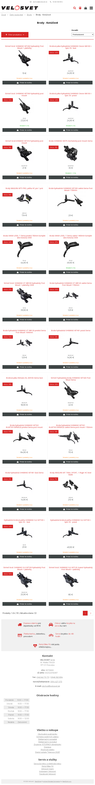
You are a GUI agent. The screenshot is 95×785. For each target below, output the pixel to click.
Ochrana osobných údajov (47, 737)
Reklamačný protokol (47, 742)
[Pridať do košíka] (24, 82)
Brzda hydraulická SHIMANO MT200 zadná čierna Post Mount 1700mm (71, 189)
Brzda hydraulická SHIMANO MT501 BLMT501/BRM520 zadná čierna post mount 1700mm (71, 426)
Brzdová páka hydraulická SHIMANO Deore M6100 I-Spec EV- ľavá (70, 47)
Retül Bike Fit (47, 766)
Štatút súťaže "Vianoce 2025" (47, 752)
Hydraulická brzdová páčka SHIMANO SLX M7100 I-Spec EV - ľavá (24, 521)
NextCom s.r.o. (66, 781)
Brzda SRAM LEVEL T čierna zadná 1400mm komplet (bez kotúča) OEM (70, 237)
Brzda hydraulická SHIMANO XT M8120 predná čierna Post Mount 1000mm (24, 331)
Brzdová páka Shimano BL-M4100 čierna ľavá (24, 378)
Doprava (47, 747)
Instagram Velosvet (47, 771)
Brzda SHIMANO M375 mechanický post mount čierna (70, 141)
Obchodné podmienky (47, 734)
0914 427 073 (56, 682)
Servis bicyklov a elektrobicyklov (47, 764)
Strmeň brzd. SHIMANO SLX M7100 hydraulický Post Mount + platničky (24, 568)
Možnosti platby (47, 750)
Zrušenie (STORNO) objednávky (47, 744)
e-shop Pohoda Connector (51, 781)
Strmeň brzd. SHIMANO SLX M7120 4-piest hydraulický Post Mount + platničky (71, 568)
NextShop (38, 781)
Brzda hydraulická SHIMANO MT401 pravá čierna (70, 331)
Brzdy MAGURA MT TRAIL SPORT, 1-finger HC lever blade (70, 474)
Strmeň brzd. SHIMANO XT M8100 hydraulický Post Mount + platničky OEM (24, 284)
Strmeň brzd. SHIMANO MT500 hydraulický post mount (24, 95)
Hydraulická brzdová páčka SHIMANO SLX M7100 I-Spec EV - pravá (70, 521)
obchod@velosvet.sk (40, 2)
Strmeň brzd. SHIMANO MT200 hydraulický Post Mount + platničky (24, 47)
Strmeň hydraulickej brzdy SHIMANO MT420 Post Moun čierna (71, 379)
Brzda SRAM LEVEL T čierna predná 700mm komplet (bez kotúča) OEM (24, 237)
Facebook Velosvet (47, 774)
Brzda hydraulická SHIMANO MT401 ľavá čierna (24, 473)
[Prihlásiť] (80, 8)
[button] (74, 8)
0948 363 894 (58, 2)
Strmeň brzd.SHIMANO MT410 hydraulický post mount (24, 142)
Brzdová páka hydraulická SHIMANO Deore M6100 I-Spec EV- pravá (70, 95)
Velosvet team (47, 769)
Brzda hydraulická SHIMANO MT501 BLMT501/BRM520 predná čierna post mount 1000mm (24, 427)
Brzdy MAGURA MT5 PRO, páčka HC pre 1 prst (24, 188)
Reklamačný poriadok (47, 739)
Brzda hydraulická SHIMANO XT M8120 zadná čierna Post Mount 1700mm (71, 284)
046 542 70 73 (43, 677)
